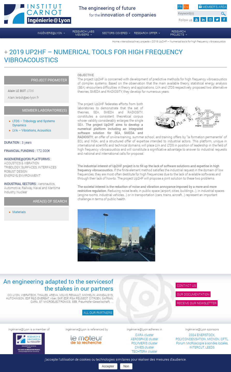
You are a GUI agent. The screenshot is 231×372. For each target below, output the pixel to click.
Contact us (186, 285)
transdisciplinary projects (136, 41)
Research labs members (83, 32)
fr (180, 7)
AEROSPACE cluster (144, 339)
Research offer (145, 33)
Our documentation (193, 294)
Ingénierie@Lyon (50, 33)
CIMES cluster (144, 347)
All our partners (98, 313)
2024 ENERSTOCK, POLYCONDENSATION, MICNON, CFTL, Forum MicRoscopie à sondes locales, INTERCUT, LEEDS (202, 341)
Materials (19, 212)
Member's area (212, 7)
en (186, 7)
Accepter (108, 366)
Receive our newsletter (197, 303)
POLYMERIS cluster (144, 343)
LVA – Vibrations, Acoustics (31, 130)
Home (115, 41)
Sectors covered (115, 33)
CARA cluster (144, 335)
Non (126, 366)
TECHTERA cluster (144, 351)
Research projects (178, 32)
